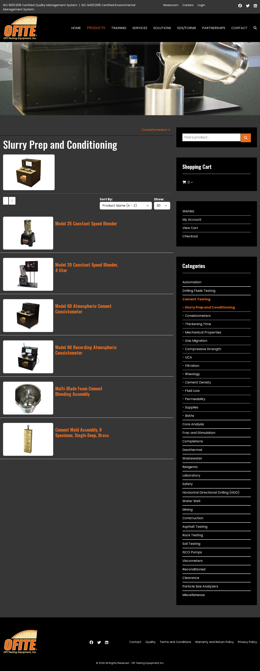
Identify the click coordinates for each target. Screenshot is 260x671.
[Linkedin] (255, 5)
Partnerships (213, 28)
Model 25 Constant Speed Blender (86, 223)
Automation (191, 282)
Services (139, 28)
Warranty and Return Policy (214, 642)
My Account (192, 219)
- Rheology (191, 374)
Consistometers (154, 129)
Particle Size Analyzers (200, 586)
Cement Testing (196, 299)
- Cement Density (196, 382)
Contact (239, 28)
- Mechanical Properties (201, 332)
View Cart (190, 228)
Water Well (191, 501)
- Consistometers (196, 315)
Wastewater (192, 458)
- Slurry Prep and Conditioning (208, 307)
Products (96, 28)
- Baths (188, 415)
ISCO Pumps (192, 552)
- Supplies (190, 407)
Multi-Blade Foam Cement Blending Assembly (78, 391)
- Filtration (190, 365)
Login (201, 5)
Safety (187, 484)
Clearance (190, 577)
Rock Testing (192, 535)
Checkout (190, 236)
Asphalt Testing (194, 526)
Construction (192, 518)
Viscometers (192, 560)
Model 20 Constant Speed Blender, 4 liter (86, 267)
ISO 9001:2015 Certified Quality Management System (40, 5)
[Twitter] (248, 5)
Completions (192, 441)
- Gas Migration (194, 340)
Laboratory (191, 475)
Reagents (190, 467)
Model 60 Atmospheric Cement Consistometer (83, 308)
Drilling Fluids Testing (198, 290)
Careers (188, 5)
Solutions (162, 28)
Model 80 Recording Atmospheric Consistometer (86, 350)
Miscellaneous (193, 595)
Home (76, 28)
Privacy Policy (247, 642)
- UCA (187, 357)
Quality (150, 642)
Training (118, 28)
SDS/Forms (186, 28)
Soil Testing (191, 543)
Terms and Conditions (175, 642)
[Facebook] (240, 5)
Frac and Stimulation (198, 432)
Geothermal (192, 449)
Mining (187, 509)
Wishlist (188, 211)
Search (253, 28)
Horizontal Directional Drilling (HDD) (210, 492)
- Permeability (193, 399)
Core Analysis (193, 424)
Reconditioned (193, 569)
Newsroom (170, 5)
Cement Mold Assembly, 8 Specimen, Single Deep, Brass (82, 432)
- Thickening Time (196, 324)
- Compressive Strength (201, 349)
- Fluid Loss (191, 390)
